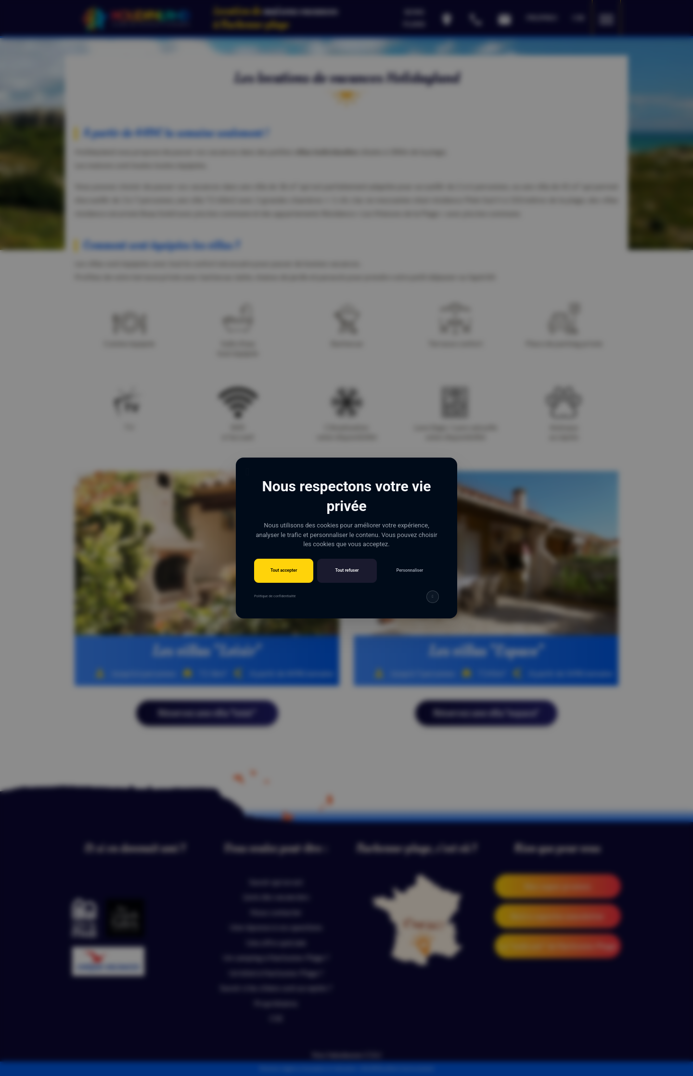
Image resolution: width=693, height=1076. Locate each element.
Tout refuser (347, 570)
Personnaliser (409, 570)
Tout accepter (283, 570)
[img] (432, 596)
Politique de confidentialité (274, 596)
